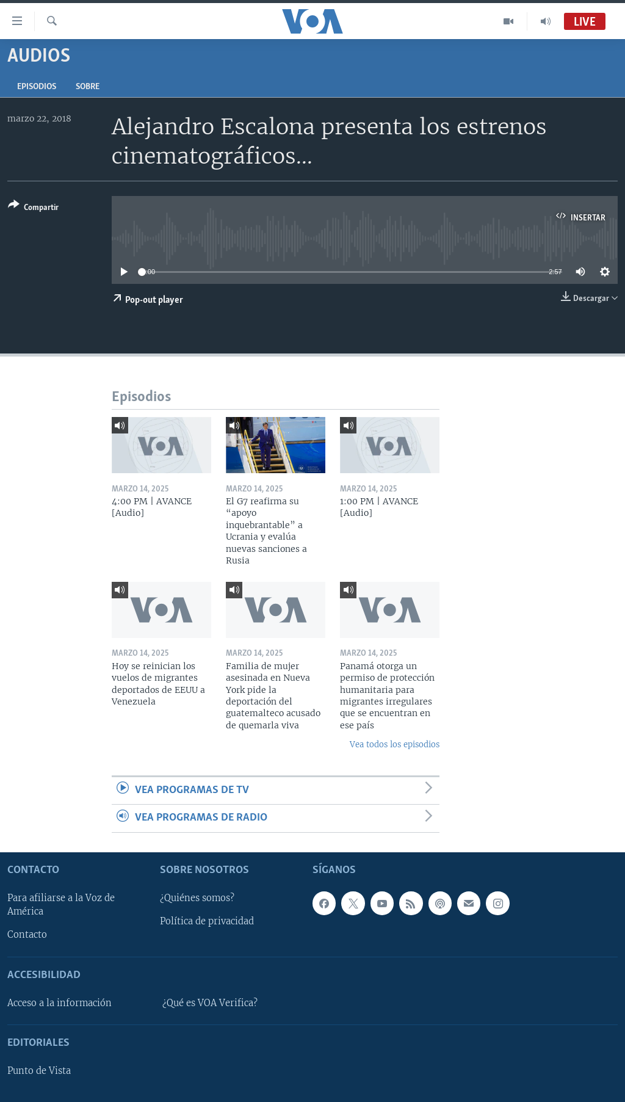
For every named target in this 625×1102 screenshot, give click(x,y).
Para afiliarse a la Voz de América (61, 905)
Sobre (87, 87)
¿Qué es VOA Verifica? (210, 1002)
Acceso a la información (59, 1002)
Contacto (27, 934)
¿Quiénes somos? (197, 898)
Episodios (36, 87)
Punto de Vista (39, 1070)
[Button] (33, 208)
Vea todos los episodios (394, 744)
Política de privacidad (207, 921)
